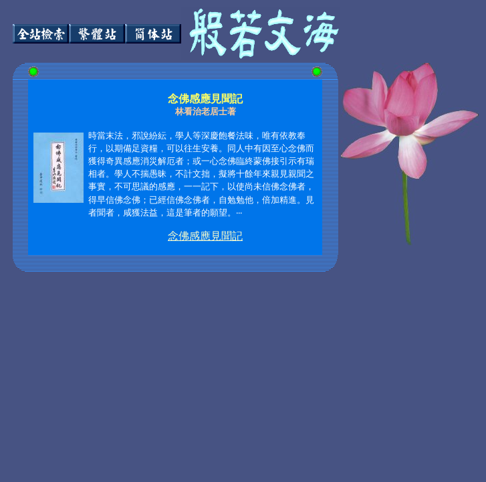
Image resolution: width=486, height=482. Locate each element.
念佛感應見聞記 (205, 236)
